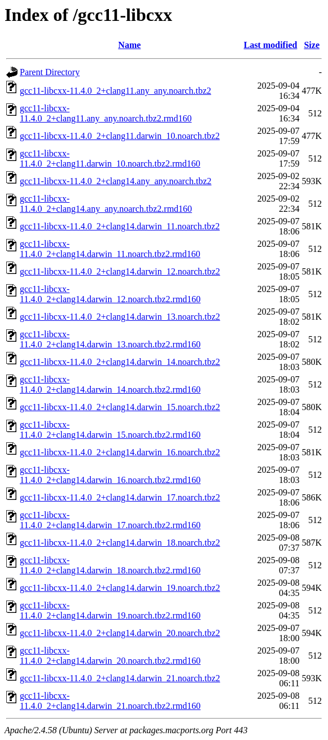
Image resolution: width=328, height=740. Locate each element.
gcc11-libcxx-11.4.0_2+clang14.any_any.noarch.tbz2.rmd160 (106, 204)
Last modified (271, 45)
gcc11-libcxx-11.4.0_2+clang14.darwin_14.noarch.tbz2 (120, 362)
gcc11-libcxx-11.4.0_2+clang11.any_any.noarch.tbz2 (115, 90)
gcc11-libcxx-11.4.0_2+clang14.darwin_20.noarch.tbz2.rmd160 (110, 655)
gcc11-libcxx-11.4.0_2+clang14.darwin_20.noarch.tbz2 (120, 633)
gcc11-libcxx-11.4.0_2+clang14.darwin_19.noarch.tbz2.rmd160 (110, 610)
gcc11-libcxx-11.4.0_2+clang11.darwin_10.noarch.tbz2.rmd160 (110, 158)
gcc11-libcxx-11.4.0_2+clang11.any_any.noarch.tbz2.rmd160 (106, 113)
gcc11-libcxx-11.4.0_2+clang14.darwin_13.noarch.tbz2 (120, 316)
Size (312, 45)
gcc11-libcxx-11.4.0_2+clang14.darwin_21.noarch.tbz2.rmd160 (110, 701)
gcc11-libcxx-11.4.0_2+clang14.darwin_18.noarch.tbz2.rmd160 (110, 565)
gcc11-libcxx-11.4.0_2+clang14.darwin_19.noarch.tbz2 (120, 588)
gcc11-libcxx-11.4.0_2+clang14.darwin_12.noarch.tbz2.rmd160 (110, 294)
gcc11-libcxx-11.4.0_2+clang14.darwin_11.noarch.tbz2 (120, 226)
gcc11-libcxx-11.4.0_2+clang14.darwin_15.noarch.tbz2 (120, 407)
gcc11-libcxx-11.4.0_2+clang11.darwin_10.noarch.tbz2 (120, 136)
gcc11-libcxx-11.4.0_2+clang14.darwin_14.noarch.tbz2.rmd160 (110, 384)
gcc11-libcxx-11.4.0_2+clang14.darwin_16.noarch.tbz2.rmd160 (110, 475)
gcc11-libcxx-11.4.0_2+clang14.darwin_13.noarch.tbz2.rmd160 (110, 339)
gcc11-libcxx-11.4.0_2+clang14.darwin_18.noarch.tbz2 (120, 542)
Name (129, 45)
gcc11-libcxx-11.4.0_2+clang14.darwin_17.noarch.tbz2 (120, 497)
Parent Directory (50, 72)
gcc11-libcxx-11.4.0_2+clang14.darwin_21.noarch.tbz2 (120, 678)
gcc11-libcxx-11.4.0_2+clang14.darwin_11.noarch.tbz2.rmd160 (110, 249)
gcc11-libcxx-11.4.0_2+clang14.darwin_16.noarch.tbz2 (120, 452)
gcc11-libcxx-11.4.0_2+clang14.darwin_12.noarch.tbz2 (120, 271)
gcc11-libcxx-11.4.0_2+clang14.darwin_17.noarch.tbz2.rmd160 (110, 520)
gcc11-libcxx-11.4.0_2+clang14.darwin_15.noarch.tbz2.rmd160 (110, 429)
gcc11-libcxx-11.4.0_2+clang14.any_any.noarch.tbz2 (116, 181)
